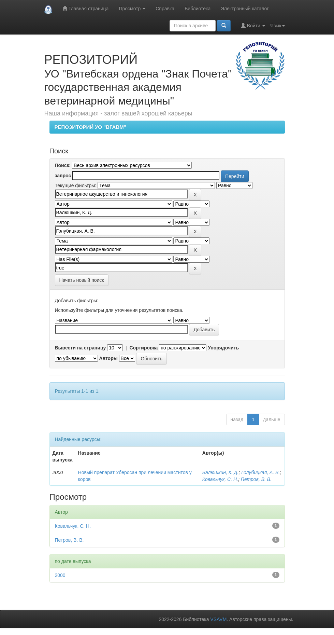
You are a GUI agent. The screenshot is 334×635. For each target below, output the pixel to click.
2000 (60, 575)
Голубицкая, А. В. (260, 472)
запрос (63, 175)
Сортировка (143, 347)
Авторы (108, 358)
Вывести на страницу (80, 347)
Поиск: (63, 165)
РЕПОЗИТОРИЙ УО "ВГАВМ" (90, 127)
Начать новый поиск (81, 280)
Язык (277, 25)
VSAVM (218, 619)
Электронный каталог (244, 8)
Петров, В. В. (256, 479)
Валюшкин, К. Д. (220, 472)
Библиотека (197, 8)
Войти (253, 25)
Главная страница (85, 8)
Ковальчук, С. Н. (220, 479)
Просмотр (132, 8)
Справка (165, 8)
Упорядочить (223, 347)
